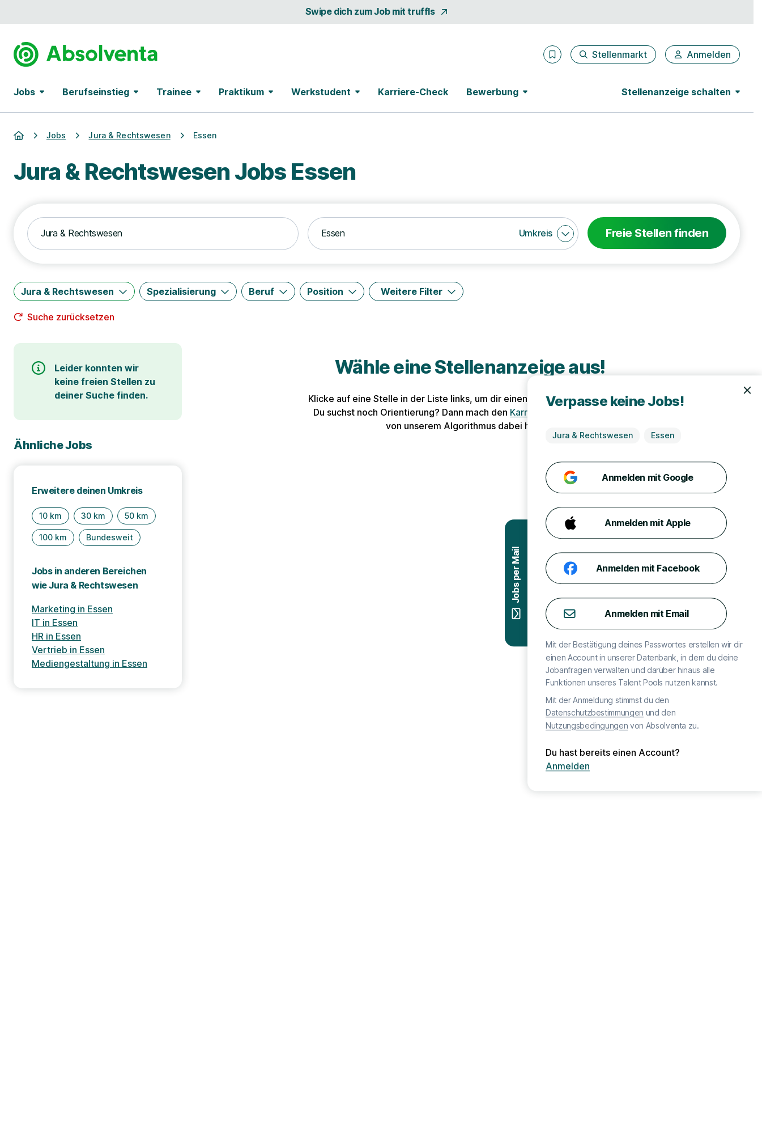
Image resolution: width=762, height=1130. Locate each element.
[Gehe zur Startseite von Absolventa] (85, 54)
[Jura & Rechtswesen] (74, 291)
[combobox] (163, 233)
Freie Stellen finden (657, 233)
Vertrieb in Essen (68, 649)
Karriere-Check (413, 92)
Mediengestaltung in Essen (89, 663)
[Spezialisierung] (188, 291)
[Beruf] (268, 291)
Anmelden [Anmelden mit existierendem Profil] (727, 766)
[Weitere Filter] (416, 291)
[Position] (332, 291)
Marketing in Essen (72, 609)
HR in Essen (56, 636)
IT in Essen (55, 622)
